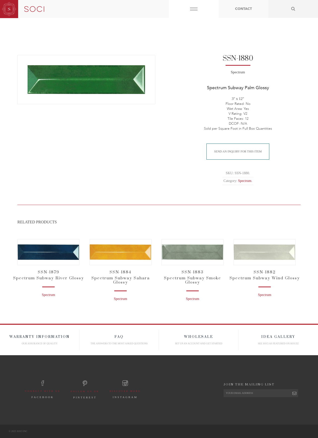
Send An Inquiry (238, 151)
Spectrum (238, 72)
